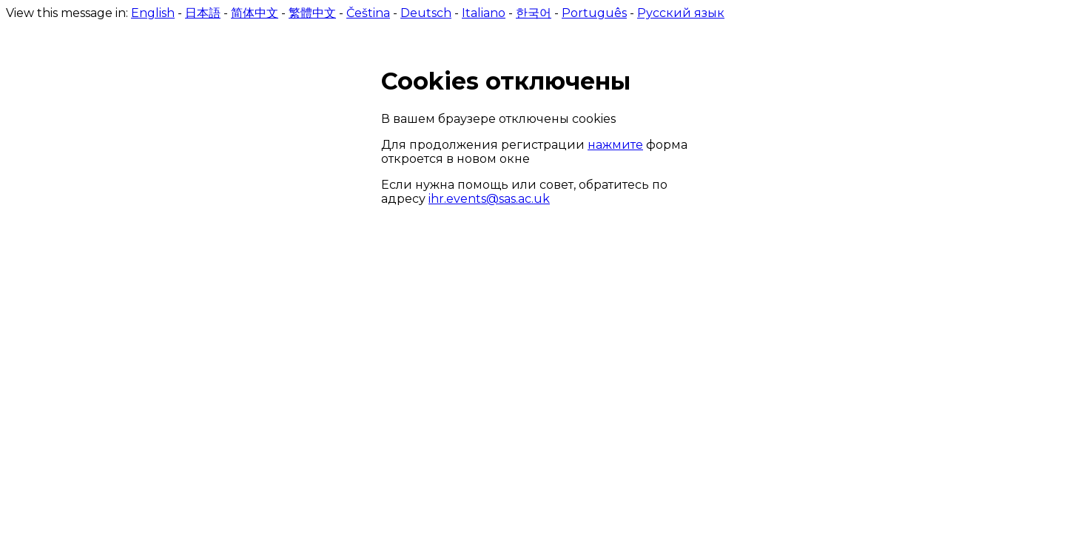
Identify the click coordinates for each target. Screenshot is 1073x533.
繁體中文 (312, 13)
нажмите (615, 145)
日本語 (203, 13)
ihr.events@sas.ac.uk (489, 199)
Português (594, 13)
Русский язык (680, 13)
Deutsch (425, 13)
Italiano (483, 13)
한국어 (533, 13)
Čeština (368, 13)
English (153, 13)
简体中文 (254, 13)
